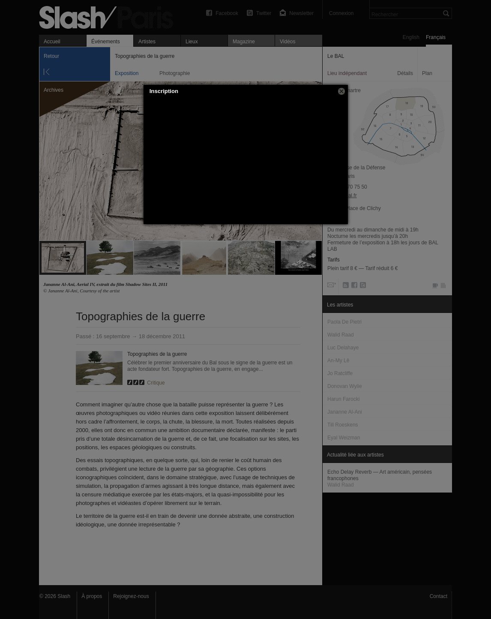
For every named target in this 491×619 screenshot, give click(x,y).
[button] (341, 91)
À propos (91, 596)
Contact (438, 596)
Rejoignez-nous (131, 596)
